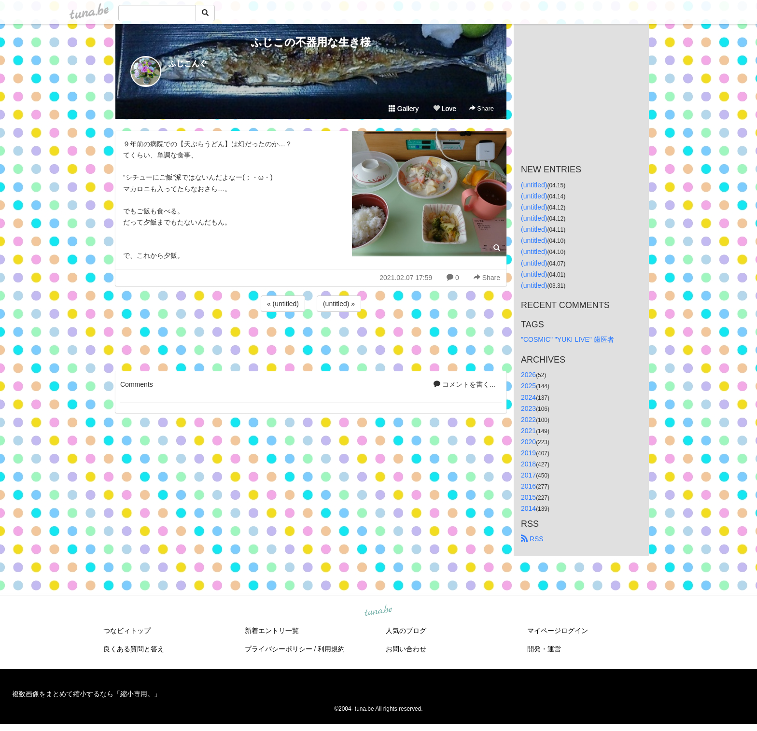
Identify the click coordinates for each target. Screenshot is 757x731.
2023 (528, 408)
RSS (532, 539)
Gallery (404, 108)
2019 (528, 453)
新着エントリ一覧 (272, 630)
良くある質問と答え (133, 649)
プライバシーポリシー (278, 649)
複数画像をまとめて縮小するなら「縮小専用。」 (86, 694)
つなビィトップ (127, 630)
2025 (528, 386)
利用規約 (331, 649)
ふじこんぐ (187, 63)
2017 (528, 475)
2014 (528, 508)
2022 (528, 419)
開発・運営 (544, 649)
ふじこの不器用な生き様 (311, 42)
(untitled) (534, 185)
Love (444, 108)
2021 (528, 431)
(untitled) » (339, 304)
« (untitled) (283, 304)
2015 (528, 497)
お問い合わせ (406, 649)
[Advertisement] (310, 340)
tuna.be (378, 610)
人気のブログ (406, 630)
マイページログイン (557, 630)
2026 (528, 375)
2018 (528, 464)
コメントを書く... (464, 384)
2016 (528, 486)
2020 (528, 442)
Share (481, 108)
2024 (528, 397)
